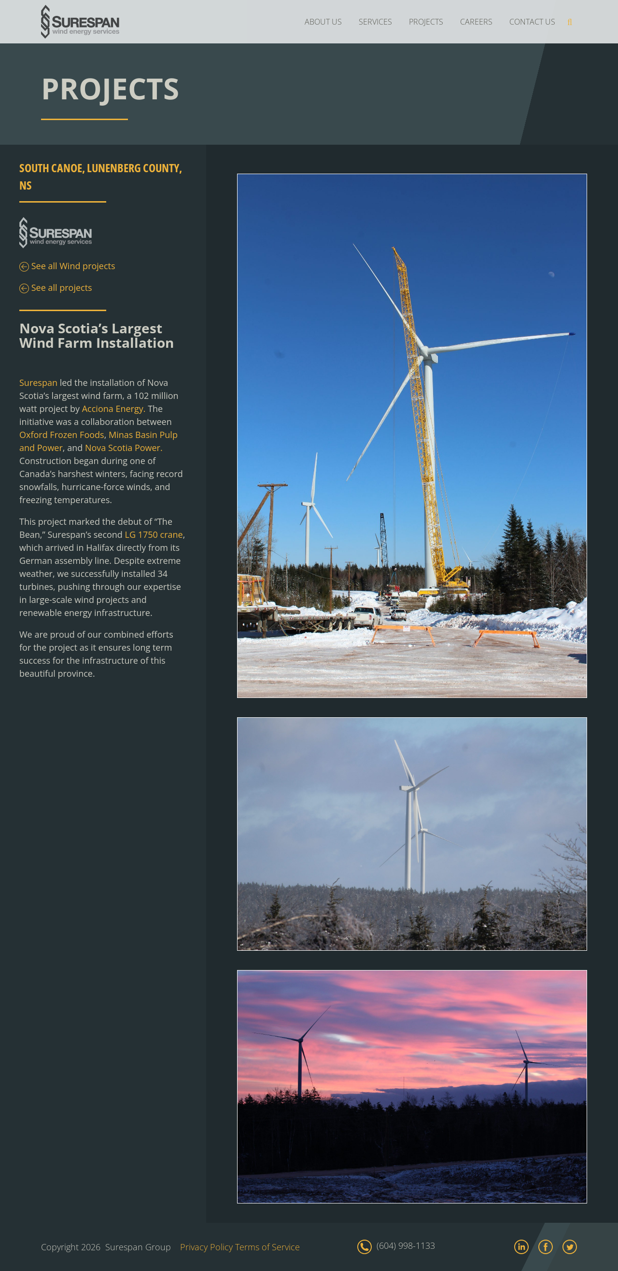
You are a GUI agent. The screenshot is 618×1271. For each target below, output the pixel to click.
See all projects (55, 288)
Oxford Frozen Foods (61, 434)
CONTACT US (532, 21)
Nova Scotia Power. (124, 447)
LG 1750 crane (154, 534)
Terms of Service (267, 1247)
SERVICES (375, 21)
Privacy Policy (206, 1247)
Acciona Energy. (114, 408)
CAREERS (476, 21)
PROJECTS (426, 21)
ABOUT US (323, 21)
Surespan (38, 382)
